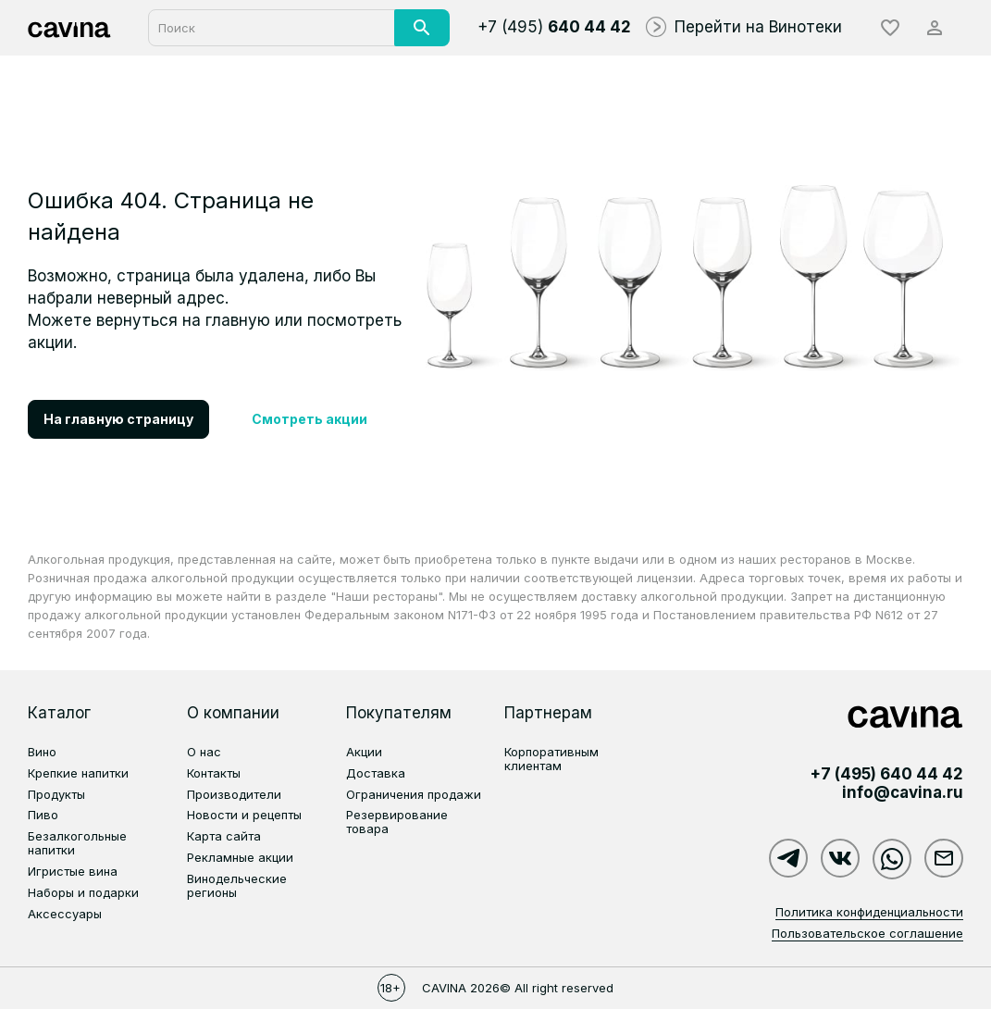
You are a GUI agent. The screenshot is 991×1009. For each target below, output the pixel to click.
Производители (234, 794)
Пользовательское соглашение (867, 933)
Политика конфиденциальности (869, 911)
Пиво (43, 814)
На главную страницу (118, 419)
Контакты (214, 773)
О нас (204, 751)
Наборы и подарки (83, 892)
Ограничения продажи (413, 794)
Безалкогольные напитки (77, 842)
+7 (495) (554, 27)
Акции (364, 751)
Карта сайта (224, 835)
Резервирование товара (397, 821)
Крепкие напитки (78, 773)
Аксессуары (65, 913)
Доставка (375, 773)
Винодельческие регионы (237, 885)
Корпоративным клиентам (551, 758)
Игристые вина (73, 871)
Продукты (56, 794)
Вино (42, 751)
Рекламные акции (240, 857)
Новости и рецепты (244, 814)
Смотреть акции (309, 419)
